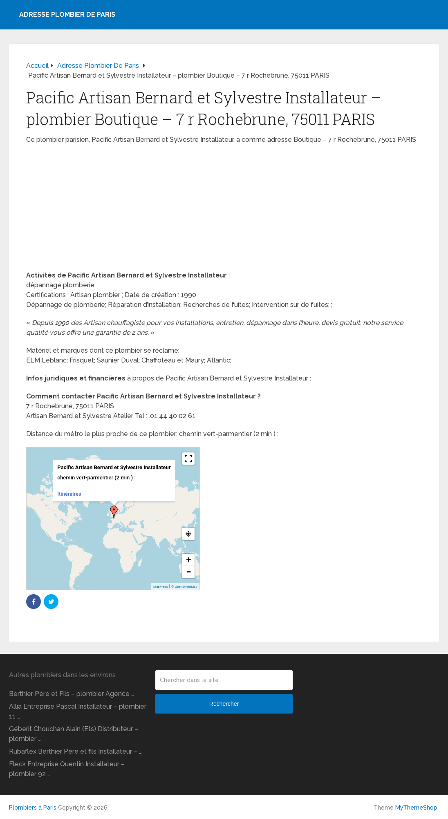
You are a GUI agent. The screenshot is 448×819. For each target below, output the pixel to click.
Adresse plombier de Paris (67, 14)
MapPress (160, 587)
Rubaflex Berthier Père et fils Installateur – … (75, 751)
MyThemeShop (416, 807)
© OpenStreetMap (184, 587)
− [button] (188, 572)
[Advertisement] (224, 210)
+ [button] (188, 560)
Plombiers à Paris (32, 807)
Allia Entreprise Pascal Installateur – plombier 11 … (77, 711)
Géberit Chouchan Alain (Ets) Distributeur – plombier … (73, 734)
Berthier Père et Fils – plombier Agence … (71, 694)
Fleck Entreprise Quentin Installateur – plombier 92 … (67, 769)
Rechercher (224, 703)
